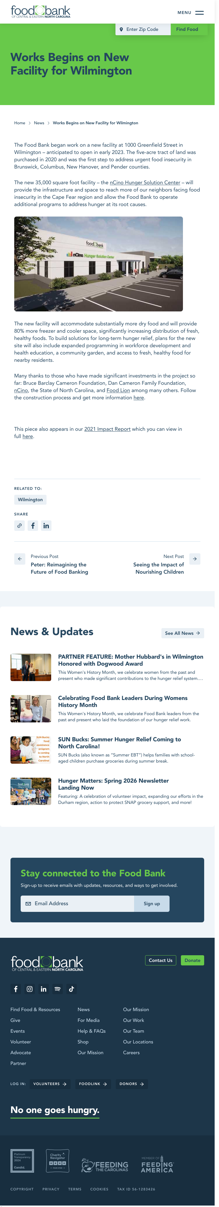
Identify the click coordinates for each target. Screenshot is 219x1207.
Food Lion (118, 390)
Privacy (51, 1189)
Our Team (133, 1031)
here (138, 397)
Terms (75, 1189)
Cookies (99, 1189)
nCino (21, 390)
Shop (83, 1042)
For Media (89, 1021)
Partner (18, 1063)
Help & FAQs (92, 1031)
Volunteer (20, 1042)
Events (17, 1031)
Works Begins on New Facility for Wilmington (95, 123)
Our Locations (138, 1042)
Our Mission (91, 1053)
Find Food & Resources (35, 1010)
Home (19, 123)
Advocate (20, 1053)
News (39, 123)
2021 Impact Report (107, 429)
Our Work (133, 1021)
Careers (131, 1053)
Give (15, 1021)
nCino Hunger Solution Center (145, 182)
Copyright (22, 1189)
